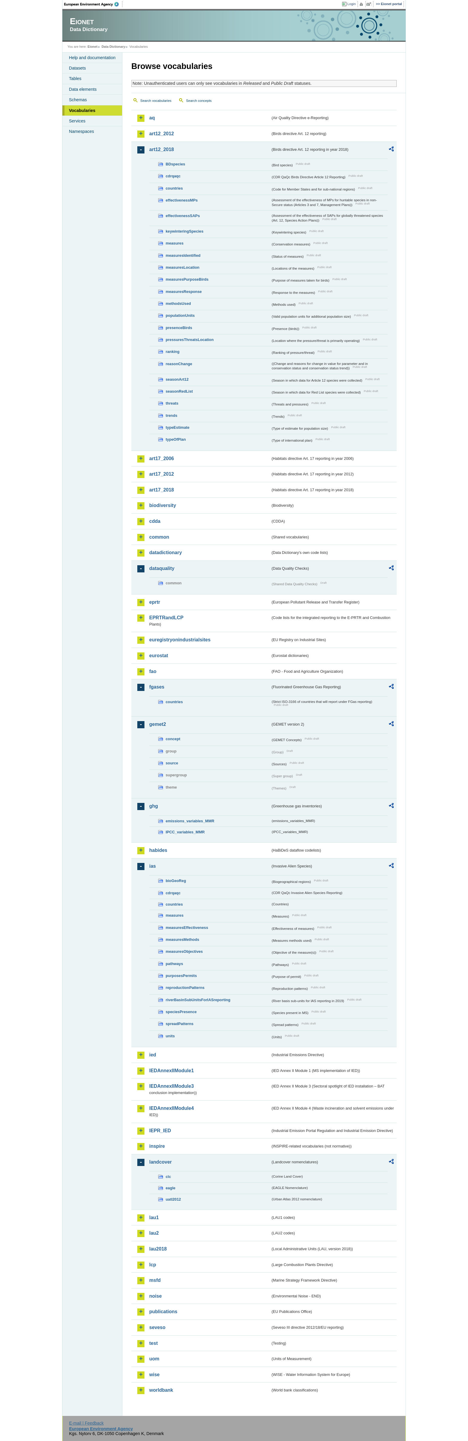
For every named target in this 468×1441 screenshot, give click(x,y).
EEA (93, 4)
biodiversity (162, 505)
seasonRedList (179, 391)
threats (172, 403)
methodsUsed (178, 303)
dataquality (161, 568)
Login (351, 4)
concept (173, 739)
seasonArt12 (177, 379)
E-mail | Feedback (86, 1423)
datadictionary (165, 552)
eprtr (154, 602)
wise (154, 1374)
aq (152, 117)
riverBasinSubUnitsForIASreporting (198, 1000)
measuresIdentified (183, 255)
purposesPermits (181, 975)
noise (155, 1296)
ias (152, 866)
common (159, 537)
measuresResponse (184, 291)
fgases (156, 686)
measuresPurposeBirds (187, 279)
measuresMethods (182, 939)
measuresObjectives (184, 951)
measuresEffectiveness (187, 927)
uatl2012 (173, 1199)
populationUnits (180, 315)
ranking (172, 351)
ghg (153, 806)
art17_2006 (161, 458)
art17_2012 (161, 474)
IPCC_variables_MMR (185, 832)
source (172, 763)
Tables (75, 78)
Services (77, 121)
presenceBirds (179, 327)
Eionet (92, 46)
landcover (160, 1162)
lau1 (154, 1217)
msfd (155, 1280)
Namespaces (81, 131)
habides (158, 850)
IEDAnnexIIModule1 (171, 1070)
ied (152, 1054)
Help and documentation (92, 57)
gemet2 (157, 724)
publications (163, 1311)
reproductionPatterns (185, 987)
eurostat (158, 655)
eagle (171, 1188)
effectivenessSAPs (183, 215)
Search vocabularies (155, 100)
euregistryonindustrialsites (179, 639)
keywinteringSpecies (185, 231)
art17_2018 (161, 489)
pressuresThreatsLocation (190, 339)
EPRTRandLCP (166, 617)
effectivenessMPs (182, 200)
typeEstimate (178, 427)
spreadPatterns (179, 1023)
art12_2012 (161, 133)
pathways (174, 963)
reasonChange (179, 364)
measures (175, 243)
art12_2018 (161, 149)
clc (168, 1176)
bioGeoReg (176, 880)
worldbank (161, 1390)
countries (174, 188)
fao (152, 671)
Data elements (83, 89)
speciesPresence (181, 1012)
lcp (152, 1264)
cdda (154, 521)
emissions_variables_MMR (190, 821)
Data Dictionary (113, 46)
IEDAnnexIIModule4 (171, 1108)
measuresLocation (182, 267)
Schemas (78, 99)
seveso (157, 1327)
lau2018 (158, 1248)
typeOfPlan (176, 439)
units (170, 1036)
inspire (157, 1146)
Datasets (77, 68)
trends (171, 415)
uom (154, 1358)
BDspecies (175, 164)
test (153, 1343)
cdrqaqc (173, 176)
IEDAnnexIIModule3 (171, 1086)
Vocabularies (82, 110)
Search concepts (199, 100)
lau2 (154, 1233)
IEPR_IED (160, 1130)
